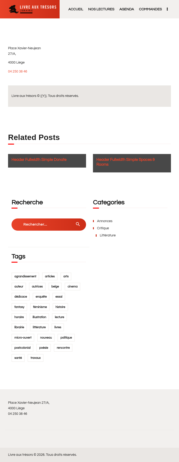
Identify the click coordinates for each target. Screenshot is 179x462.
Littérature (108, 235)
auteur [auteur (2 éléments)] (18, 286)
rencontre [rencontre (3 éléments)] (63, 347)
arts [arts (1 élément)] (66, 276)
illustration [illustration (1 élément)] (39, 317)
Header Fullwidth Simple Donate (39, 160)
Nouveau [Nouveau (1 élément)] (46, 337)
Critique (103, 228)
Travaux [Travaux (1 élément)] (36, 358)
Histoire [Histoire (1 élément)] (60, 307)
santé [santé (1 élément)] (18, 358)
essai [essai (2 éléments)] (58, 296)
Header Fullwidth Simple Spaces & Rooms (125, 162)
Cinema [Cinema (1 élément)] (73, 286)
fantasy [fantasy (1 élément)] (19, 307)
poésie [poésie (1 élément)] (43, 347)
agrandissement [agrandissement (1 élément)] (25, 276)
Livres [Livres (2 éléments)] (57, 327)
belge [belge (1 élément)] (55, 286)
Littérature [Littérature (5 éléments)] (39, 327)
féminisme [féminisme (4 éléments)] (40, 307)
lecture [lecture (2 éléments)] (59, 317)
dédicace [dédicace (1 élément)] (20, 296)
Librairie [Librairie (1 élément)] (19, 327)
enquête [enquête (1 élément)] (41, 296)
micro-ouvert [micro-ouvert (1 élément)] (22, 337)
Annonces (105, 221)
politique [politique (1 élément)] (66, 337)
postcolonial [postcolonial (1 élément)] (22, 347)
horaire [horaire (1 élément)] (19, 317)
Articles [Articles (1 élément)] (50, 276)
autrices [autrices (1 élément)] (37, 286)
